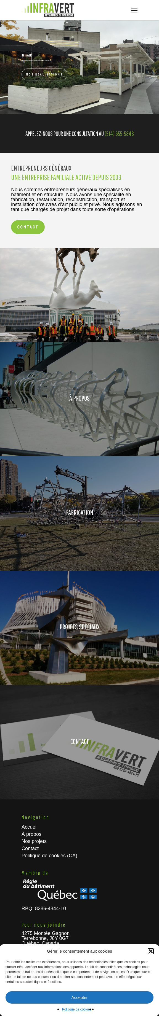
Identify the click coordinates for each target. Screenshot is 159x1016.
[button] (150, 951)
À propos (31, 834)
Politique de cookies (77, 1009)
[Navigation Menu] (134, 10)
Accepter (79, 997)
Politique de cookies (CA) (49, 855)
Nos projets (34, 841)
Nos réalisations (44, 74)
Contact (30, 848)
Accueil (30, 826)
